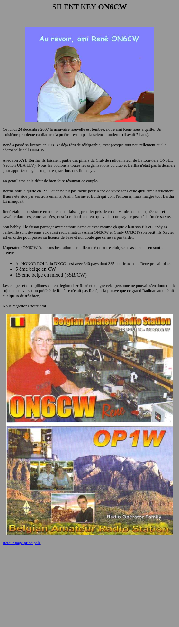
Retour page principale (21, 542)
